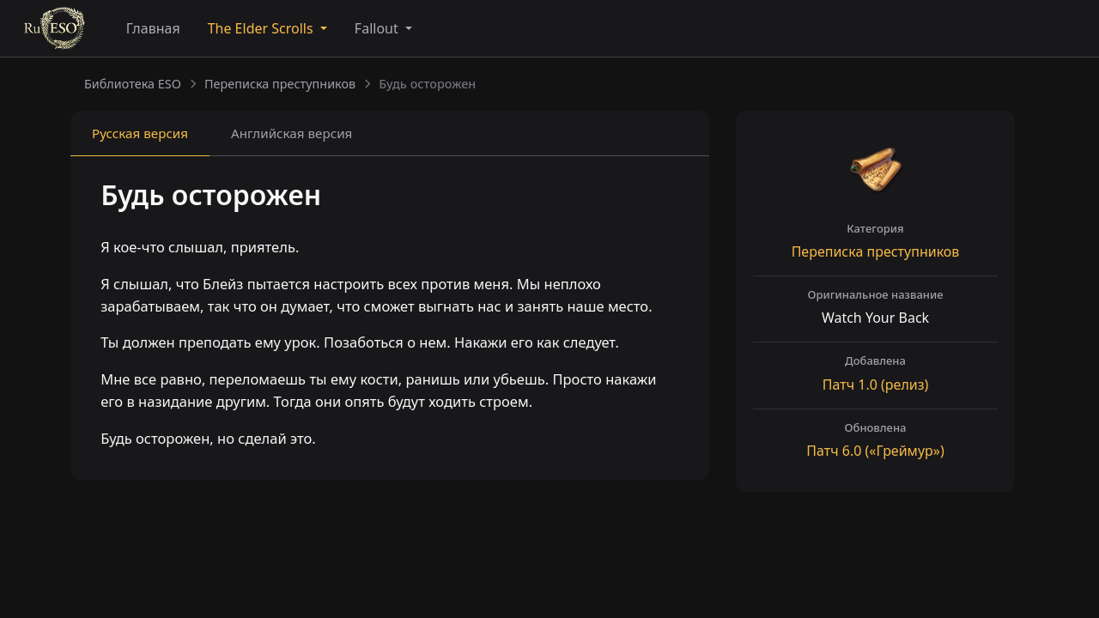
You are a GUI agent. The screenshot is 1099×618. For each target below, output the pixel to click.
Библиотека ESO (132, 84)
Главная (153, 28)
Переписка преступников (279, 84)
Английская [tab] (291, 133)
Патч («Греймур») (875, 450)
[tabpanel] (390, 320)
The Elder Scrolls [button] (262, 28)
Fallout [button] (378, 28)
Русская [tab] (140, 133)
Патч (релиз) (875, 384)
